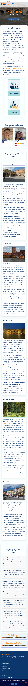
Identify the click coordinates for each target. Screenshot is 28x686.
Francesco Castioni (7, 140)
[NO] (26, 682)
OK (12, 684)
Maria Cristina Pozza (18, 141)
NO (16, 684)
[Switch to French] (13, 3)
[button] (2, 637)
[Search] (26, 4)
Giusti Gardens (7, 423)
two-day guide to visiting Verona (15, 68)
